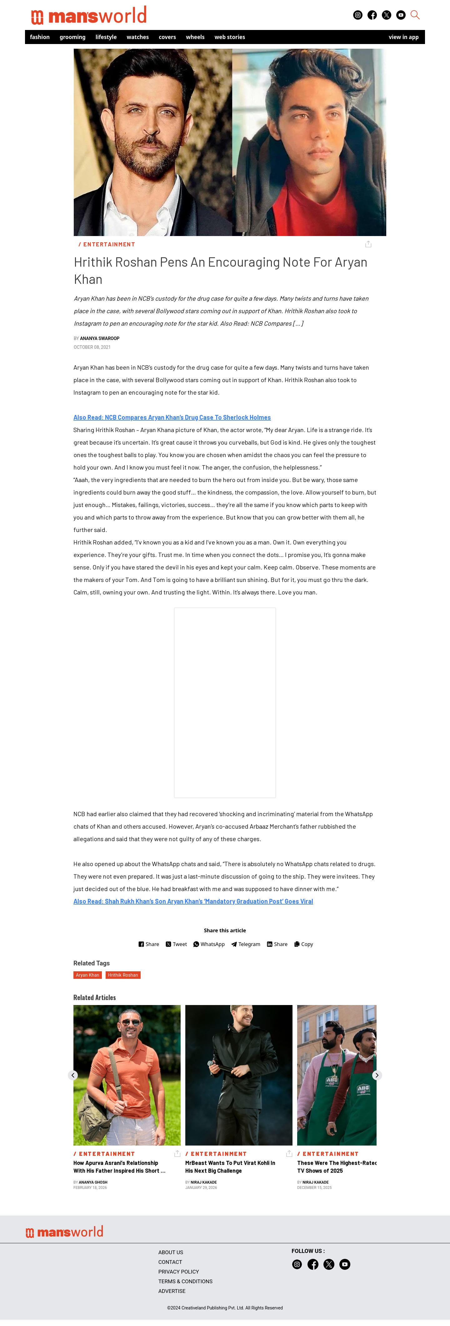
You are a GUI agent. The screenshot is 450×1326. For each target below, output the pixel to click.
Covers (167, 37)
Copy (303, 944)
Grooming (73, 37)
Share (148, 944)
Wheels (195, 37)
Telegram (245, 944)
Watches (138, 37)
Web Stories (230, 37)
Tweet (176, 944)
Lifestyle (106, 37)
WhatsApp (209, 944)
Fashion (40, 37)
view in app (404, 37)
